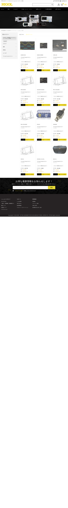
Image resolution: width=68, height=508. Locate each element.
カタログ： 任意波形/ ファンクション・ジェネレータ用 (9, 38)
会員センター (38, 9)
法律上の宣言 (34, 205)
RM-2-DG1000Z (24, 124)
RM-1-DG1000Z (56, 89)
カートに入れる (29, 70)
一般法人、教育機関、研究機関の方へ (7, 203)
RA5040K (55, 124)
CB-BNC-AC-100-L (40, 159)
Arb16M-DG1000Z (40, 89)
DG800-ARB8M (40, 55)
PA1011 (38, 124)
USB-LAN (55, 55)
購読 (51, 187)
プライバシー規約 (35, 203)
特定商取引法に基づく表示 (37, 207)
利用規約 (33, 201)
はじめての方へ (4, 201)
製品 (8, 9)
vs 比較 (23, 70)
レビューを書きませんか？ (26, 61)
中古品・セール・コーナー (27, 9)
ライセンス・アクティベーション (22, 207)
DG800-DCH (23, 55)
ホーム (2, 9)
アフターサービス (4, 209)
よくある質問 (19, 201)
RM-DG (22, 159)
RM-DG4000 (23, 89)
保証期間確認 (19, 205)
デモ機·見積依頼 (48, 9)
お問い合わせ (58, 9)
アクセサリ (15, 9)
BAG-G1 (55, 159)
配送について (3, 205)
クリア (5, 41)
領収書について (4, 207)
